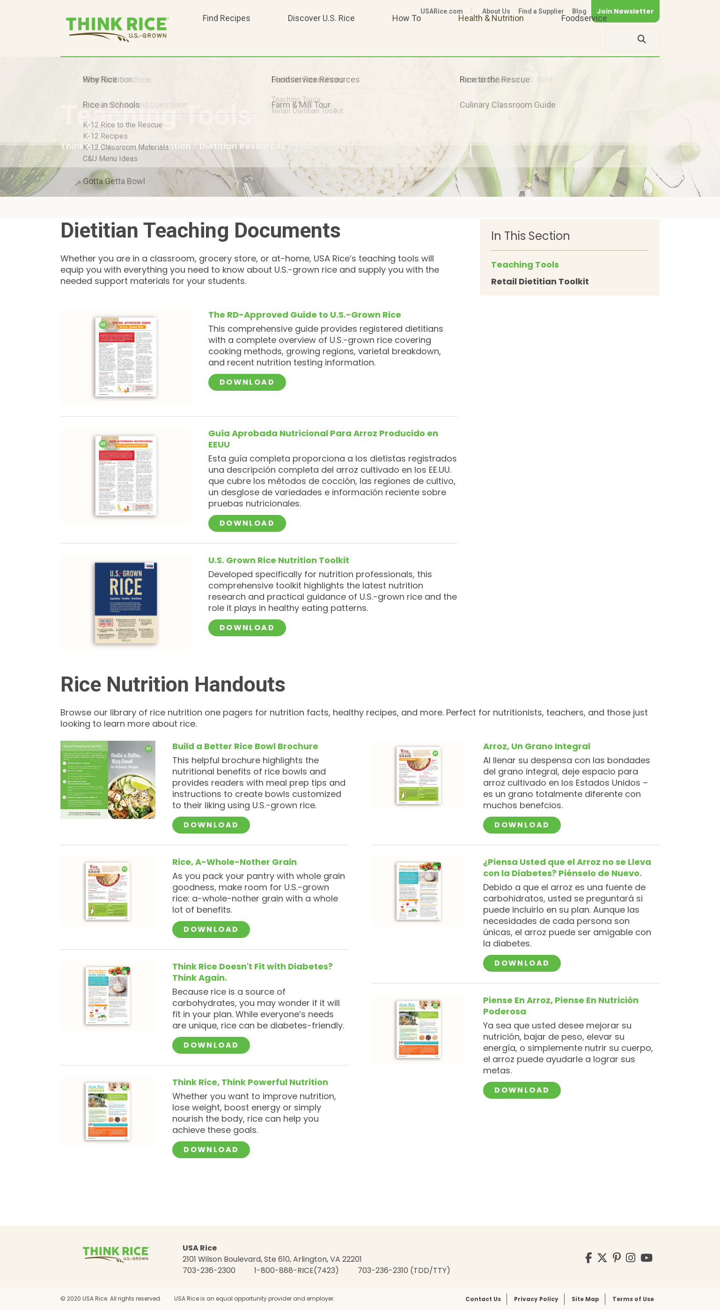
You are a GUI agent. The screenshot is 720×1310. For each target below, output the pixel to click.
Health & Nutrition (491, 39)
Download (253, 381)
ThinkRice (82, 146)
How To (406, 39)
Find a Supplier (541, 11)
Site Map (585, 1299)
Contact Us (483, 1299)
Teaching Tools (525, 264)
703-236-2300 (209, 1270)
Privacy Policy (536, 1299)
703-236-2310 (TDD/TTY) (404, 1270)
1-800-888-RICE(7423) (296, 1270)
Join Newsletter (625, 11)
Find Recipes (226, 39)
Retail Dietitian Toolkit (540, 281)
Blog (579, 11)
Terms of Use (633, 1299)
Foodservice (584, 39)
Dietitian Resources (243, 146)
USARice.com (441, 11)
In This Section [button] (530, 236)
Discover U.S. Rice (321, 39)
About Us (496, 11)
